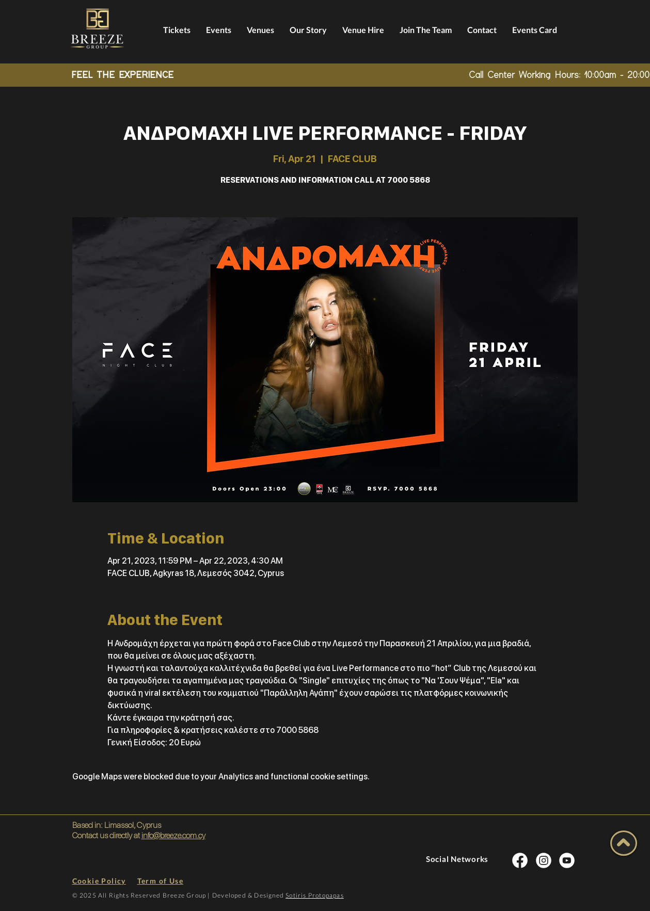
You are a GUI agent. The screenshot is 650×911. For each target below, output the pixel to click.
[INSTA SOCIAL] (520, 860)
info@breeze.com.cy (173, 835)
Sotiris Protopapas (315, 895)
